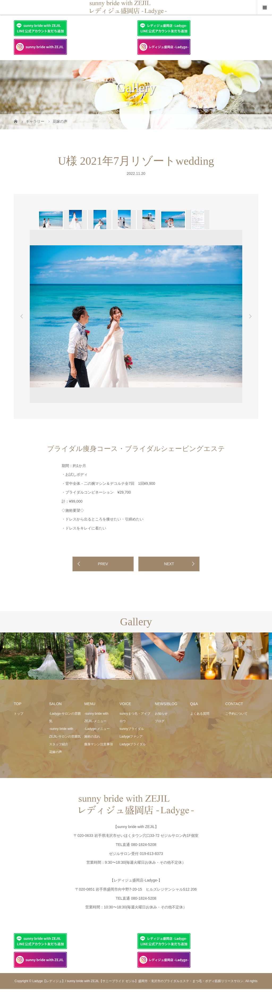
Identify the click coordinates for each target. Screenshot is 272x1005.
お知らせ (161, 714)
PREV (103, 564)
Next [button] (250, 316)
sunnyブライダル (132, 729)
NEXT (169, 564)
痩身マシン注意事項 (98, 744)
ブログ (159, 721)
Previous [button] (21, 316)
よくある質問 (199, 714)
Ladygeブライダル (133, 744)
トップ (18, 714)
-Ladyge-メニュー (96, 729)
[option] (50, 219)
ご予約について (236, 714)
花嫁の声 (55, 752)
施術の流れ (92, 736)
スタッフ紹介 (58, 744)
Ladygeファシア (131, 736)
